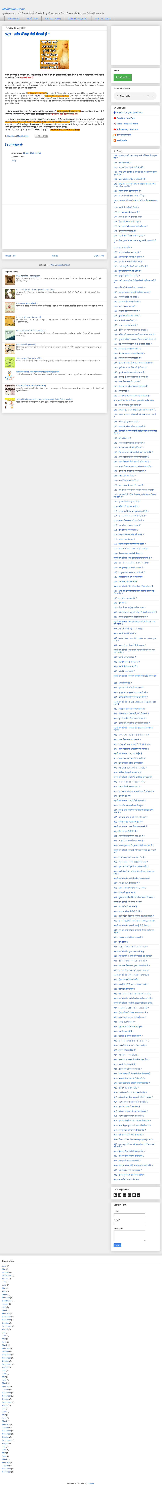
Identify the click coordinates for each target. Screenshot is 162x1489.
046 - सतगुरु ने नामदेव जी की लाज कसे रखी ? (131, 947)
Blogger (91, 1483)
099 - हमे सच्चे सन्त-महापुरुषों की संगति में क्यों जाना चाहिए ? (135, 612)
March (4, 1294)
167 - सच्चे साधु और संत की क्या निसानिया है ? (131, 266)
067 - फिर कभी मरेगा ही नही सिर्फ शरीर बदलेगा (131, 817)
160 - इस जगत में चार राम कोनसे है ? (29, 358)
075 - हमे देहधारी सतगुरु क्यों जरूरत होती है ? (130, 768)
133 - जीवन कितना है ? (122, 438)
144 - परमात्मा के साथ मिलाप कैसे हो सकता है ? (131, 377)
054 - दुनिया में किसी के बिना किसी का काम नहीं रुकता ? (134, 897)
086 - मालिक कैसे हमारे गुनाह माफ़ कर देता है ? (131, 697)
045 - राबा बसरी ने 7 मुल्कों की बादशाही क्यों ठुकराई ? (133, 956)
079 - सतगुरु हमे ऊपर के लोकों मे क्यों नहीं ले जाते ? (132, 744)
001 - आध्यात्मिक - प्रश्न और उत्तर (28, 276)
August (5, 1279)
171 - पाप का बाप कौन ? (123, 247)
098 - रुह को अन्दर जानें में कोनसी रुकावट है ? (131, 617)
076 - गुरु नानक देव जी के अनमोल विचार (128, 763)
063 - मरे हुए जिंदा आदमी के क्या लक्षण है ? (129, 840)
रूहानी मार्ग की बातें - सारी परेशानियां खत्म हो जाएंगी (132, 878)
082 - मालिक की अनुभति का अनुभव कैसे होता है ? (132, 723)
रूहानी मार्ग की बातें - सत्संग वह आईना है (128, 753)
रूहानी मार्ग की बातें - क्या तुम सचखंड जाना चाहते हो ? (133, 558)
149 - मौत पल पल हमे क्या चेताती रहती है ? (129, 353)
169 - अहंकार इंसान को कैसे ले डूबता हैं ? (129, 257)
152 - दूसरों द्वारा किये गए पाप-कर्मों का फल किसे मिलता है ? (135, 339)
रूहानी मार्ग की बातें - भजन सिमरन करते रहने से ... (131, 826)
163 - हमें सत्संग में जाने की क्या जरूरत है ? (129, 287)
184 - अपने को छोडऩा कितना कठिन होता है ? (130, 179)
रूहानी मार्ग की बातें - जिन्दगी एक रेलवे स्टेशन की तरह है (133, 586)
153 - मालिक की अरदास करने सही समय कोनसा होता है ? (134, 334)
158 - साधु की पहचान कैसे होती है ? (127, 311)
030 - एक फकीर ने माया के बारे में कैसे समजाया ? (131, 1041)
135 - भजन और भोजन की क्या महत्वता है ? (129, 426)
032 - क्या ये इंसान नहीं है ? (124, 1031)
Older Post (99, 255)
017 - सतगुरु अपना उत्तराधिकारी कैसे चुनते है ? (131, 1102)
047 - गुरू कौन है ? (121, 942)
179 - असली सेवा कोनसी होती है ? (126, 207)
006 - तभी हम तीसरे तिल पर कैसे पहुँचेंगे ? (129, 1156)
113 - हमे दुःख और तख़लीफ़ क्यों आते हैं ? (129, 534)
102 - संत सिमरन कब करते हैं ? (125, 598)
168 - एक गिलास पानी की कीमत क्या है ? (128, 262)
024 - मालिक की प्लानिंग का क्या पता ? (128, 1069)
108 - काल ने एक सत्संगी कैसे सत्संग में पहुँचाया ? (131, 563)
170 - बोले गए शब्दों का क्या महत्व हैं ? (127, 252)
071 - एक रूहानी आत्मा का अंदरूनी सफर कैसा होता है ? (134, 791)
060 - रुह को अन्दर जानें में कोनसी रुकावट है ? (131, 862)
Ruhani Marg (53, 18)
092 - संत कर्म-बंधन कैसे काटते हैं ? (127, 662)
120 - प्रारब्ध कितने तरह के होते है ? (127, 502)
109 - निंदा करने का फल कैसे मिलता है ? (128, 553)
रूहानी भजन (32, 18)
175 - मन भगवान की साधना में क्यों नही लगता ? (131, 226)
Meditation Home (13, 9)
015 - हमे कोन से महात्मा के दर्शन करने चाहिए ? (131, 1111)
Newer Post (10, 255)
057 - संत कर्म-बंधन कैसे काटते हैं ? (127, 883)
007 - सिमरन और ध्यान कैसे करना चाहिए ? (129, 1151)
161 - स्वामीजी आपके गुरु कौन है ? (126, 297)
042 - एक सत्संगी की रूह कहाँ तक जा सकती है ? (131, 970)
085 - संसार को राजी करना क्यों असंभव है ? (129, 709)
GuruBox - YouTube (126, 118)
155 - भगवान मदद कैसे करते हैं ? (126, 325)
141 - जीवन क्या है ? (121, 391)
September (6, 1275)
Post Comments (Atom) (60, 265)
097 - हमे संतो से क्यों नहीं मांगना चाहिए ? (128, 629)
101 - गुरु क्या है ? (120, 603)
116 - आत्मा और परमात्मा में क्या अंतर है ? (129, 520)
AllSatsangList (78, 18)
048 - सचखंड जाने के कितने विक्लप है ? (128, 937)
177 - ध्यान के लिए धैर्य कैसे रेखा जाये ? (128, 217)
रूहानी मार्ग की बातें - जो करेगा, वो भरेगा (127, 902)
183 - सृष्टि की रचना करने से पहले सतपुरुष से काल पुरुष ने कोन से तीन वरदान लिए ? (44, 399)
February (6, 1298)
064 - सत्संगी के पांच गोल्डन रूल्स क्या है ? (129, 836)
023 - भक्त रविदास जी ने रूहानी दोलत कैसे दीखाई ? (132, 1073)
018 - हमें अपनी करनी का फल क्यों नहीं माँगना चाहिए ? (133, 1097)
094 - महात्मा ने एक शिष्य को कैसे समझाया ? (130, 645)
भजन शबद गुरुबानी (124, 135)
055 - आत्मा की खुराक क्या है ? (27, 344)
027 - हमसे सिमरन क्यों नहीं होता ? (126, 1055)
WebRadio (13, 18)
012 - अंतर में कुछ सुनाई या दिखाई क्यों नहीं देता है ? (132, 1125)
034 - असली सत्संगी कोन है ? (124, 1022)
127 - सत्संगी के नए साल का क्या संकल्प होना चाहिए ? (133, 466)
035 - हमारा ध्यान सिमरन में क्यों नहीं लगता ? (130, 1017)
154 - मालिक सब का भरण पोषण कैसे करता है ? (131, 330)
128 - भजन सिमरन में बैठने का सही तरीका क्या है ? (132, 462)
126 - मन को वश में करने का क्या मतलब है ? (130, 471)
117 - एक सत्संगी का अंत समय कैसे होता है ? (130, 516)
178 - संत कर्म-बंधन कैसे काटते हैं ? (127, 212)
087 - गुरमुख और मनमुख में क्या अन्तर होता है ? (131, 692)
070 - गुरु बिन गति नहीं (122, 796)
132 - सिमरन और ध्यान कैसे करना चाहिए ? (129, 443)
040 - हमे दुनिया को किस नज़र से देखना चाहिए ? (131, 984)
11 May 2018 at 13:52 (32, 153)
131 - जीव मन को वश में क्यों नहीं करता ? (129, 447)
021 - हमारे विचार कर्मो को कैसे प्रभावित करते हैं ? (132, 1083)
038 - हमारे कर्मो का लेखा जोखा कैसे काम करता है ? (132, 994)
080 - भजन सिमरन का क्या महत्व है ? (127, 739)
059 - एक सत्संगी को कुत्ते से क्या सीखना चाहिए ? (131, 866)
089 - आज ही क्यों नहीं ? (123, 683)
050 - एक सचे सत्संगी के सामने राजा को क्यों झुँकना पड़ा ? (134, 921)
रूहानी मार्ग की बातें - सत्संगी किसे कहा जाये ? (130, 800)
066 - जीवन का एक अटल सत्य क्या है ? (128, 822)
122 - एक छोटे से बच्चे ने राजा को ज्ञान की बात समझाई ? (134, 490)
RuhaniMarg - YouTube (127, 129)
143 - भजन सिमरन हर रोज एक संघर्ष (127, 381)
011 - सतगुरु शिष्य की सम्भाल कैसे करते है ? (130, 1130)
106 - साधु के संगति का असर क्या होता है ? (129, 572)
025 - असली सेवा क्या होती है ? (125, 1064)
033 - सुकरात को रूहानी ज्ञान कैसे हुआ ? (128, 1026)
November (6, 1320)
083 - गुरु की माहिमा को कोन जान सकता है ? (130, 718)
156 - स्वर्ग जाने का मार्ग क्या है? (125, 320)
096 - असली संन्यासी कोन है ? (125, 633)
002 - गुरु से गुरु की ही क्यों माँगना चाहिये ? (129, 1175)
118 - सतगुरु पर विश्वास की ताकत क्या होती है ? (131, 511)
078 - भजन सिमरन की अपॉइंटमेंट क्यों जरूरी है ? (131, 749)
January (5, 1351)
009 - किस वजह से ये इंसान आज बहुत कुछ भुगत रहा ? (133, 1139)
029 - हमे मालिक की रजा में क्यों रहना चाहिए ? (31, 386)
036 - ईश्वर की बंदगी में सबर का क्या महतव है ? (131, 1012)
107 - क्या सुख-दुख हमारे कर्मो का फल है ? (129, 567)
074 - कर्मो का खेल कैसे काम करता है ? (128, 772)
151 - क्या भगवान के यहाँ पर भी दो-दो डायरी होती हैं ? (133, 344)
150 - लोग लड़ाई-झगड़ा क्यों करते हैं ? (127, 349)
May (4, 1269)
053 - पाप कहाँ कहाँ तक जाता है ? (126, 906)
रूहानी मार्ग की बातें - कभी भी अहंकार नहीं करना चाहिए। (133, 998)
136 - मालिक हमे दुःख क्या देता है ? (126, 422)
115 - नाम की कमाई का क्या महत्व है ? (127, 525)
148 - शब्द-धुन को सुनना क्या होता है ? (127, 358)
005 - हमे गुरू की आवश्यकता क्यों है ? (127, 1161)
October (5, 1272)
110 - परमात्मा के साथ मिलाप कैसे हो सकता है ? (131, 549)
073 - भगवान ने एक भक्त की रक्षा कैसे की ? (129, 782)
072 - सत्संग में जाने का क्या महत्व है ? (127, 786)
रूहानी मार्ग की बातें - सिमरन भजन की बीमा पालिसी (131, 975)
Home (55, 255)
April (4, 1291)
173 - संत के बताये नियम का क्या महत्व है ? (129, 236)
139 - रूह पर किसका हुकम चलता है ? (127, 405)
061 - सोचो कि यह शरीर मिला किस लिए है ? (31, 331)
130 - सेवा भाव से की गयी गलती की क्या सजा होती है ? (133, 452)
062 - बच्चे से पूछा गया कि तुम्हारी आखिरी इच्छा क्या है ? (134, 845)
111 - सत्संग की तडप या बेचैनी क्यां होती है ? (130, 544)
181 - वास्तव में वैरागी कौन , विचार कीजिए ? (130, 196)
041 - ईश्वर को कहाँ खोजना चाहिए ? (127, 979)
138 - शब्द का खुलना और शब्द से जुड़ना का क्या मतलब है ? (135, 410)
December (6, 1317)
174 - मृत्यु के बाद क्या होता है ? (125, 231)
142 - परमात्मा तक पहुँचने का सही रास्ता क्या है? (131, 386)
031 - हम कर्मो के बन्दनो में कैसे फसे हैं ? (128, 1036)
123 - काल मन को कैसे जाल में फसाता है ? (129, 485)
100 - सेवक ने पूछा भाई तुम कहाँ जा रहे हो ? (129, 607)
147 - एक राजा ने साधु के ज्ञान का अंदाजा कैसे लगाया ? (133, 363)
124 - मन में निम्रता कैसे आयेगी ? (126, 480)
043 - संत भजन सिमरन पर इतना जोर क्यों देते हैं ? (132, 965)
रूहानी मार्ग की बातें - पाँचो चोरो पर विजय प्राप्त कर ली (133, 777)
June (4, 1266)
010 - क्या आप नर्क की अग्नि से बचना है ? (129, 1135)
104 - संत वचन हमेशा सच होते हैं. (126, 581)
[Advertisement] (54, 227)
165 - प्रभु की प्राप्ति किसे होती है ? (127, 276)
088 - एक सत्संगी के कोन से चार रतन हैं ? (129, 688)
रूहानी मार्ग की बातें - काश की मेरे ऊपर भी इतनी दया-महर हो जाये (37, 372)
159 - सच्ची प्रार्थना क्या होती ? (125, 306)
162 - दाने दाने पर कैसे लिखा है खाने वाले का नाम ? (132, 292)
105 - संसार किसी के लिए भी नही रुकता (128, 577)
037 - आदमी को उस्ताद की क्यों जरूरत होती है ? (131, 1008)
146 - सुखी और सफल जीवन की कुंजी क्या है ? (130, 367)
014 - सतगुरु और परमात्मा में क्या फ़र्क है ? (129, 1116)
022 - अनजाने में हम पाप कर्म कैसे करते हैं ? (129, 1078)
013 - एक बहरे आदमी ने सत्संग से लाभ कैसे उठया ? (132, 1121)
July (3, 1282)
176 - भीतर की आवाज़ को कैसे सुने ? (127, 222)
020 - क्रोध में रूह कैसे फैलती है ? (126, 1088)
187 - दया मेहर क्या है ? (122, 162)
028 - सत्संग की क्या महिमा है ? (27, 303)
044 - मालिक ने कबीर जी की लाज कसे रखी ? (130, 961)
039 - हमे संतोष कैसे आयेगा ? (124, 989)
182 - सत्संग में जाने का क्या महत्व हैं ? (127, 191)
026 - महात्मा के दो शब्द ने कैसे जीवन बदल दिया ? (132, 1059)
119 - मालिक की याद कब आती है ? (126, 506)
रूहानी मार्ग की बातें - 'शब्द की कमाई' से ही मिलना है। (132, 925)
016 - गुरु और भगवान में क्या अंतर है (28, 317)
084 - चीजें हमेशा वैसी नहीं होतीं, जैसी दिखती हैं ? (131, 713)
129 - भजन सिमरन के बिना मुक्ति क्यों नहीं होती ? (131, 457)
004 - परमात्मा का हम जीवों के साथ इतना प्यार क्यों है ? (133, 1165)
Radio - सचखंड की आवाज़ (127, 124)
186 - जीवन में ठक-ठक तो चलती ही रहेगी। (129, 167)
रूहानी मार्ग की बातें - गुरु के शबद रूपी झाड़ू (129, 951)
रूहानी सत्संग (122, 140)
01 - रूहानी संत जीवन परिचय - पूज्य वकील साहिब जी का (35, 290)
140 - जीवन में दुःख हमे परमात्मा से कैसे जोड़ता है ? (132, 396)
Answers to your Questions (130, 112)
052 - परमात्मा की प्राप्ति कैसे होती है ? (128, 911)
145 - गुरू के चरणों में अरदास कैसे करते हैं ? (130, 372)
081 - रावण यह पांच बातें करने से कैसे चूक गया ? (131, 735)
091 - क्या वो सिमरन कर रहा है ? (126, 666)
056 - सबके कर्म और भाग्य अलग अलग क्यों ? (130, 888)
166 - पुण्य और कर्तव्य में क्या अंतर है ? (127, 271)
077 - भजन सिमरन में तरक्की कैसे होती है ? (129, 758)
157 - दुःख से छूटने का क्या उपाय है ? (127, 316)
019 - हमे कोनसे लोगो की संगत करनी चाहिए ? (130, 1092)
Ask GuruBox (103, 18)
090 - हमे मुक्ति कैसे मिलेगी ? (124, 671)
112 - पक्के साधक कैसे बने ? (124, 539)
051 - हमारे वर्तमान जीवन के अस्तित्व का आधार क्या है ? (134, 916)
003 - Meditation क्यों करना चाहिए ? (128, 1170)
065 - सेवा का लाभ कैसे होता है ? (126, 831)
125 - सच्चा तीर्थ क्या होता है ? (125, 476)
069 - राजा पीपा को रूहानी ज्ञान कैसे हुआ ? (129, 805)
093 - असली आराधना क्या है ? (125, 657)
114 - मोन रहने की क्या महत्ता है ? (126, 530)
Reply (13, 160)
